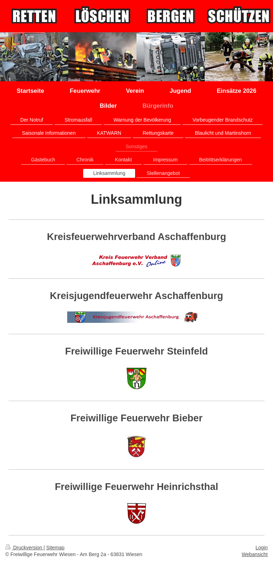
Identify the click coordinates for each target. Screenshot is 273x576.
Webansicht (255, 554)
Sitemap (55, 547)
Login (262, 547)
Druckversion (24, 547)
